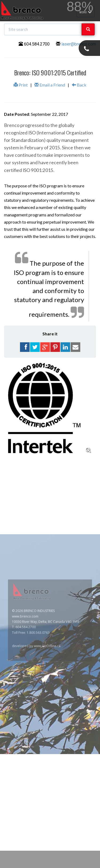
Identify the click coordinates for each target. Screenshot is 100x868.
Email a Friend (49, 84)
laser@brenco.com (78, 44)
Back (79, 84)
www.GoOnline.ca (47, 704)
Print (21, 84)
